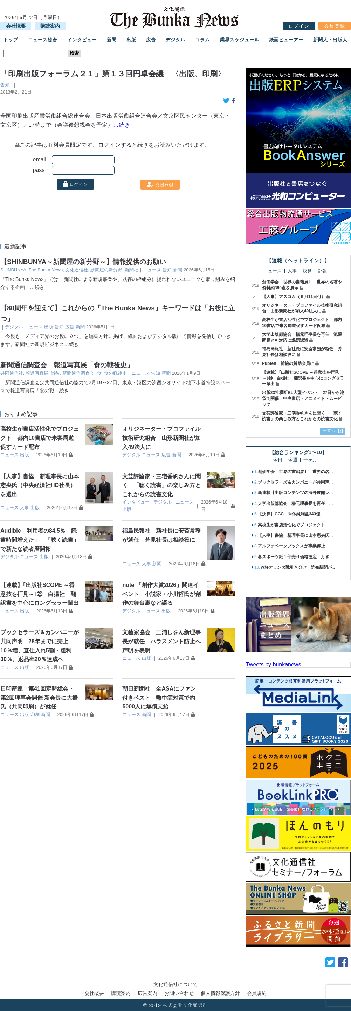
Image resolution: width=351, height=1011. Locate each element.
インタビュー (82, 39)
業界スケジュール (239, 39)
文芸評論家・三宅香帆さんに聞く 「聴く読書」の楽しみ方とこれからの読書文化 (161, 485)
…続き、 (124, 125)
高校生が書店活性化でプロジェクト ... (295, 524)
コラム (202, 39)
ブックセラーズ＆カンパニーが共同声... (295, 482)
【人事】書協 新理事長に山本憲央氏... (295, 535)
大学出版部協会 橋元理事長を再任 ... (295, 503)
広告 (151, 39)
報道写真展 (37, 373)
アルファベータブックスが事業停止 (291, 545)
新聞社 (131, 269)
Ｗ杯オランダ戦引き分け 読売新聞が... (297, 567)
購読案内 (50, 26)
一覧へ (329, 431)
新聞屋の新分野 (106, 269)
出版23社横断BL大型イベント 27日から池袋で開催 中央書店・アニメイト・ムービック (303, 398)
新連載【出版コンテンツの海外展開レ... (295, 492)
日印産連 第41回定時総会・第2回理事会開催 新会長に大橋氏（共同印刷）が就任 (39, 697)
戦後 (55, 373)
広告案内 (147, 993)
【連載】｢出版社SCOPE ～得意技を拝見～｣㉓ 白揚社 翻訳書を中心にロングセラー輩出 (39, 594)
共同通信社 (11, 373)
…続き (37, 287)
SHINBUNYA (13, 269)
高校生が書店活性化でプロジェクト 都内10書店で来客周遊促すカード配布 (39, 438)
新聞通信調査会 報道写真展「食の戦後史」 (66, 365)
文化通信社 (76, 269)
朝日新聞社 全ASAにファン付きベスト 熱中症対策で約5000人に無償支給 (159, 697)
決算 (307, 271)
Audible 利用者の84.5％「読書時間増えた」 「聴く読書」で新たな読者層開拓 (39, 540)
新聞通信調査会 (78, 373)
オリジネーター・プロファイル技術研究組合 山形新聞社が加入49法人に (161, 438)
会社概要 (16, 26)
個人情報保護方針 (220, 993)
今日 (277, 460)
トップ (11, 39)
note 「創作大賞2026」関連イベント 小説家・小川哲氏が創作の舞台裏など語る (161, 594)
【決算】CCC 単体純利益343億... (291, 514)
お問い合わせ (179, 993)
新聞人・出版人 (330, 39)
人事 (24, 507)
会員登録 (334, 25)
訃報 (322, 271)
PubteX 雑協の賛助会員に (288, 363)
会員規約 (257, 993)
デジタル (175, 39)
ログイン (298, 25)
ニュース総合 (42, 39)
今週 (292, 460)
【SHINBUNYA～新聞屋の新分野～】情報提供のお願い (83, 261)
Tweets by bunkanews (273, 664)
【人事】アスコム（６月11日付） (293, 296)
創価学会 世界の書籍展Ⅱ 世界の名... (295, 471)
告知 (4, 85)
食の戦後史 (115, 373)
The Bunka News (46, 269)
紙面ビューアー (286, 39)
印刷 (35, 714)
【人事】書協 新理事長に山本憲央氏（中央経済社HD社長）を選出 (39, 485)
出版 (131, 39)
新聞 (112, 39)
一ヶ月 (310, 460)
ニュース (152, 269)
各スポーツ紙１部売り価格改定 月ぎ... (295, 556)
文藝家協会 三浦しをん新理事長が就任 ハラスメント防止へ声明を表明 (161, 641)
